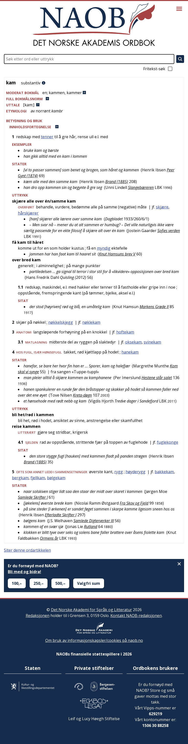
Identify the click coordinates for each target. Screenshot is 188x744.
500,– (60, 583)
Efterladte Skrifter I (60, 515)
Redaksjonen (37, 615)
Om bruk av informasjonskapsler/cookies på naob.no (94, 640)
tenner (47, 136)
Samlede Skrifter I (33, 497)
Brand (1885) (116, 181)
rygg (118, 471)
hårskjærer (28, 213)
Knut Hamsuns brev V (117, 254)
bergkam (20, 477)
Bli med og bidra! (24, 571)
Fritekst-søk (158, 69)
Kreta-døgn (82, 395)
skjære (162, 207)
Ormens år (49, 538)
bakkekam (164, 471)
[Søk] (180, 59)
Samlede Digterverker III (93, 520)
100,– (17, 583)
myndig (103, 248)
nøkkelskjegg (60, 322)
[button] (94, 93)
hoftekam (125, 332)
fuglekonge (167, 442)
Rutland (90, 526)
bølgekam (56, 477)
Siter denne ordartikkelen (27, 550)
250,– (39, 583)
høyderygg (135, 471)
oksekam (133, 342)
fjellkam (38, 477)
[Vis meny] (179, 9)
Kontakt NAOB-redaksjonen (136, 615)
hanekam (130, 352)
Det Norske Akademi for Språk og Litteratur (91, 609)
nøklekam (91, 322)
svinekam (152, 342)
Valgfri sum (88, 583)
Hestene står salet (156, 377)
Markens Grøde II (154, 306)
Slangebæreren (141, 187)
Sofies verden (168, 230)
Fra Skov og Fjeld (134, 503)
